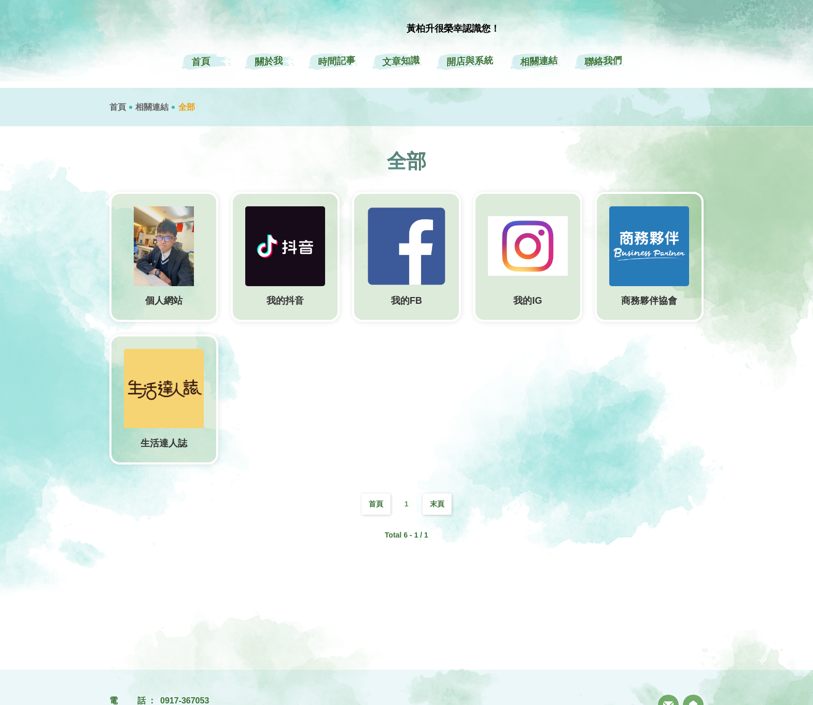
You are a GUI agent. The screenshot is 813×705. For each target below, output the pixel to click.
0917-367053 (184, 700)
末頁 (437, 504)
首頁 (117, 107)
